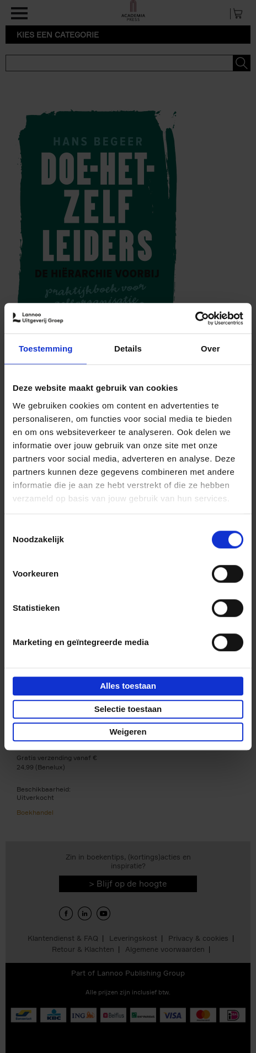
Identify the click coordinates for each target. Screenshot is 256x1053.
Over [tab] (210, 348)
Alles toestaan (128, 685)
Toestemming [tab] (46, 348)
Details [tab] (128, 348)
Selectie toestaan (128, 709)
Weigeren (127, 731)
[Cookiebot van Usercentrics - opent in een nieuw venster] (195, 318)
